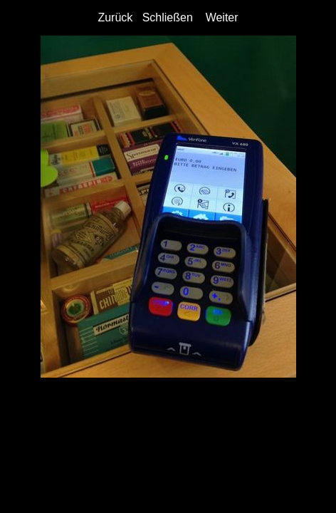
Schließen (167, 17)
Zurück (115, 17)
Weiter (222, 17)
